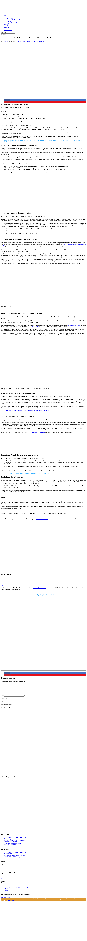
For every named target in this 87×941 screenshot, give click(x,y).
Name (2, 697)
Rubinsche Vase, (7, 407)
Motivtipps (10, 18)
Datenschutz (16, 902)
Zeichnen (33, 41)
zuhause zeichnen (34, 326)
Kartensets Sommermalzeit (39, 588)
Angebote (6, 24)
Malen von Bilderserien (10, 846)
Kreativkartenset (8, 30)
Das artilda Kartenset (6, 899)
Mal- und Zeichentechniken (14, 20)
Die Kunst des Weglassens (10, 843)
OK (9, 902)
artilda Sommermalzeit (42, 519)
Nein (11, 902)
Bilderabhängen (8, 840)
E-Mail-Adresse (5, 700)
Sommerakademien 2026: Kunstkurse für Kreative (17, 839)
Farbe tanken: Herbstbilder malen (12, 845)
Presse (5, 891)
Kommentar (4, 694)
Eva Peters (6, 27)
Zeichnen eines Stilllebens (39, 316)
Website (3, 703)
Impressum (3, 878)
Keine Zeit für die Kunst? (10, 848)
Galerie (9, 28)
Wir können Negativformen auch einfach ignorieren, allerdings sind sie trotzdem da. (22, 410)
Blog (5, 15)
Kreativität (9, 21)
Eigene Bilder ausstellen (13, 17)
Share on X (47, 410)
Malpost (6, 25)
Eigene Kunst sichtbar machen (15, 22)
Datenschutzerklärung (6, 880)
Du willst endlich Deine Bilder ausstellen (14, 842)
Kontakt (6, 892)
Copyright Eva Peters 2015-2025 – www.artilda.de (17, 889)
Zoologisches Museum (74, 325)
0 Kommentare (41, 41)
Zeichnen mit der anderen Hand (37, 432)
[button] (7, 100)
